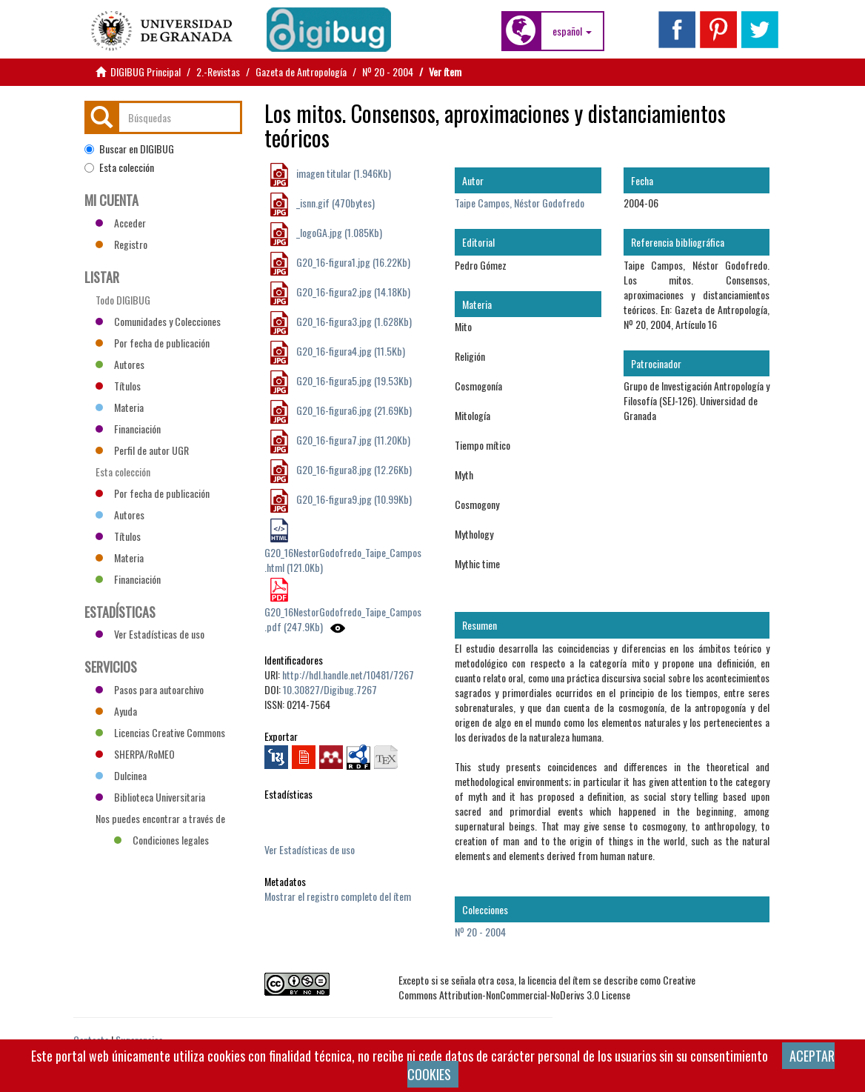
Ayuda (116, 711)
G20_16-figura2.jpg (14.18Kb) (352, 291)
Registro (121, 244)
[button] (572, 31)
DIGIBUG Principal (145, 71)
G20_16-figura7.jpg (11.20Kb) (352, 439)
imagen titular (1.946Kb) (342, 173)
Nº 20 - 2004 (387, 71)
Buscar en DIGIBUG (129, 149)
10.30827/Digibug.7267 (330, 689)
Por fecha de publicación (153, 342)
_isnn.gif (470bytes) (334, 202)
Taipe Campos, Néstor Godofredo (519, 202)
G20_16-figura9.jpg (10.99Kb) (353, 499)
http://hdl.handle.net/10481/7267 (348, 674)
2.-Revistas (218, 71)
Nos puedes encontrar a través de (160, 820)
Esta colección (119, 167)
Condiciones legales (161, 840)
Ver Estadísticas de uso (309, 849)
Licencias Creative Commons (160, 732)
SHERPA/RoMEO (135, 754)
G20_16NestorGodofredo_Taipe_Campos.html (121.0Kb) (342, 560)
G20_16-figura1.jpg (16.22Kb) (352, 262)
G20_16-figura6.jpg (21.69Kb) (353, 410)
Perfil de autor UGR (142, 450)
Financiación (128, 428)
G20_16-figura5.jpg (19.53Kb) (353, 380)
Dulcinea (121, 775)
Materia (120, 407)
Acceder (121, 222)
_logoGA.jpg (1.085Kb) (338, 232)
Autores (120, 364)
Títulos (118, 385)
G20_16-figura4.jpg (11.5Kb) (349, 351)
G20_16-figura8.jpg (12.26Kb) (353, 469)
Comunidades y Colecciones (158, 321)
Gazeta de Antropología (301, 71)
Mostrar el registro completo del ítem (337, 896)
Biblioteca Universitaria (150, 797)
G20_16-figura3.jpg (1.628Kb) (353, 321)
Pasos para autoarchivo (150, 689)
